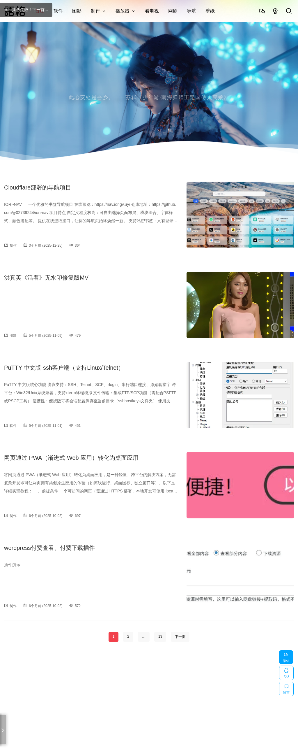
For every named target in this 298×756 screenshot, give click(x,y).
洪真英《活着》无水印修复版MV (46, 277)
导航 (191, 10)
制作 (95, 10)
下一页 (180, 637)
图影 (76, 10)
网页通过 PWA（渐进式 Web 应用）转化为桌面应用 (71, 458)
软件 (58, 10)
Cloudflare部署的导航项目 (37, 187)
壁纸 (210, 10)
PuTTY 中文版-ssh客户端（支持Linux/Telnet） (64, 367)
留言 (286, 688)
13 (160, 636)
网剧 (173, 10)
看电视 (152, 10)
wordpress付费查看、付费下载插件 (49, 548)
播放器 (123, 10)
